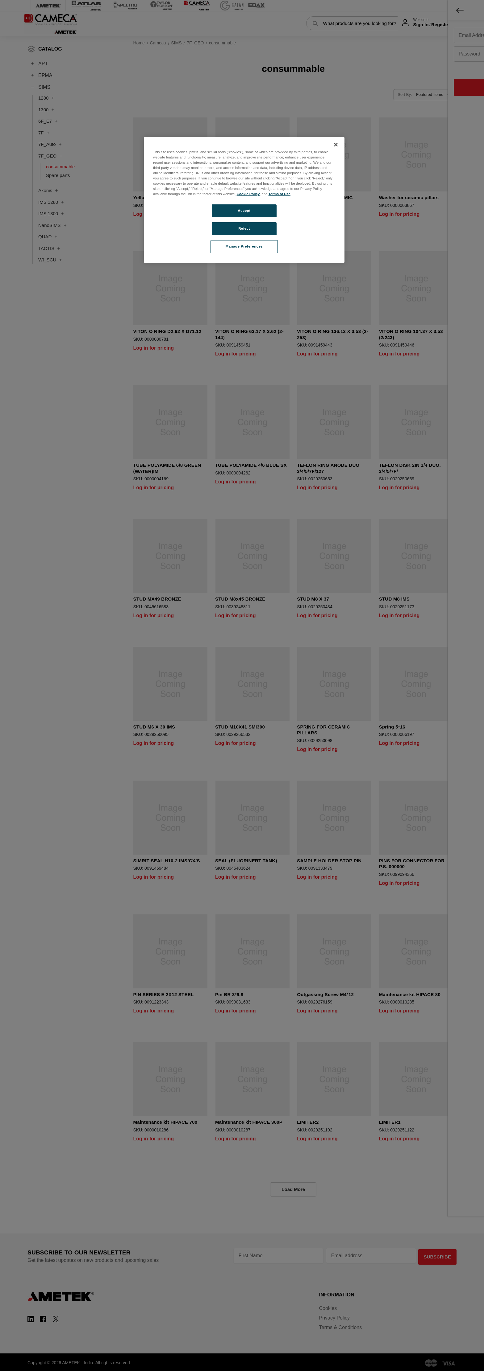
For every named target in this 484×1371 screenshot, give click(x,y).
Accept (244, 210)
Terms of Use (279, 194)
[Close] (336, 144)
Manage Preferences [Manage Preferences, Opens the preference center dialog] (244, 246)
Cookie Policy (248, 194)
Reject (244, 228)
